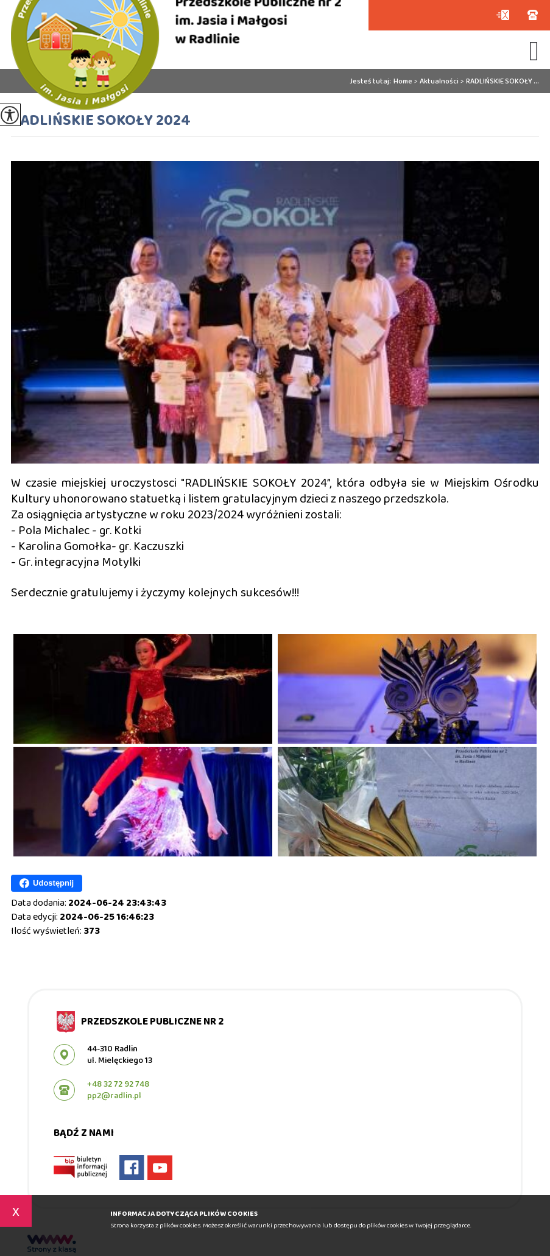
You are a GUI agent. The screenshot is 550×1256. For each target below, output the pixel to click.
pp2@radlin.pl (502, 15)
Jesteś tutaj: (371, 81)
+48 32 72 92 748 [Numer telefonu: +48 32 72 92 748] (118, 1084)
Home (402, 81)
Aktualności (435, 81)
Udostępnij (46, 883)
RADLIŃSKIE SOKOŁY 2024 (101, 121)
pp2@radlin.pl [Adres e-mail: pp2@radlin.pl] (114, 1096)
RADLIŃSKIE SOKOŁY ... (499, 81)
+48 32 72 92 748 (532, 15)
